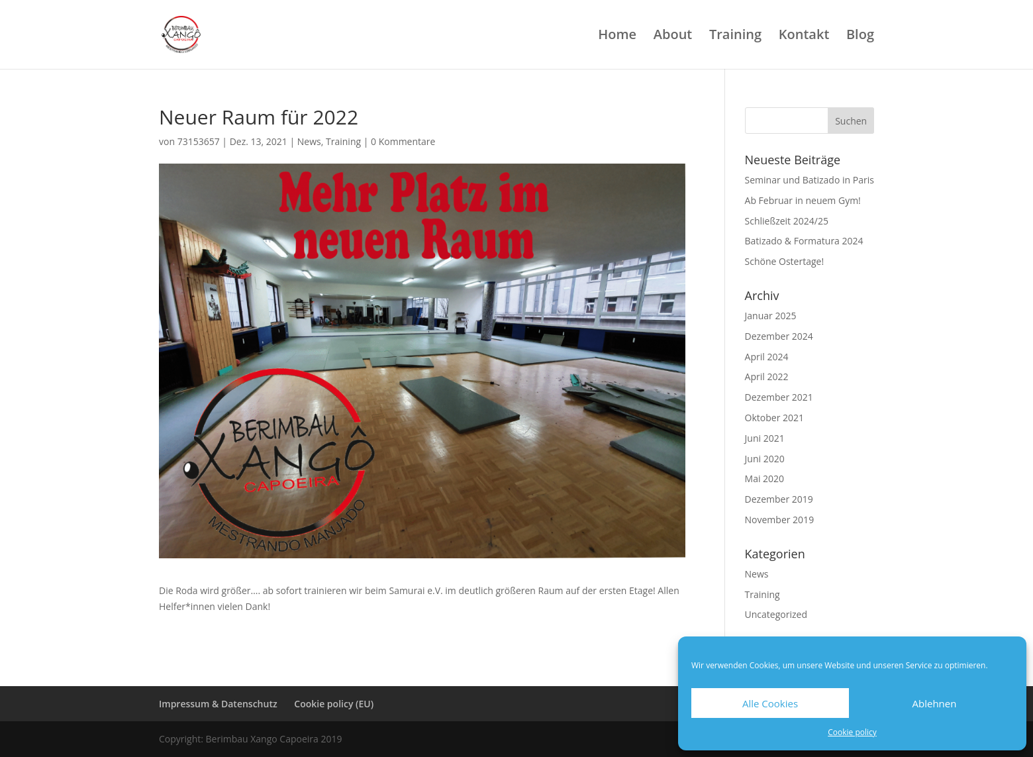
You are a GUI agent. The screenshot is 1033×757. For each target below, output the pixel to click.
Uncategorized (776, 614)
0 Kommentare (403, 141)
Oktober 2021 (774, 417)
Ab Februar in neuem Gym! (803, 200)
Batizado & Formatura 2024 (804, 240)
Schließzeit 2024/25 (786, 221)
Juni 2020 (765, 458)
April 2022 (767, 376)
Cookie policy (852, 732)
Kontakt (804, 36)
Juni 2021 (765, 438)
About (673, 36)
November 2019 (779, 519)
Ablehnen (934, 703)
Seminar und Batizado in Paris (809, 180)
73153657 (198, 141)
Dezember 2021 (779, 397)
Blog (860, 36)
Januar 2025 (771, 315)
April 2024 (767, 356)
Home (617, 36)
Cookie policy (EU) (333, 703)
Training (735, 36)
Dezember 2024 (779, 336)
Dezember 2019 (779, 499)
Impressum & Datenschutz (218, 703)
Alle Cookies (770, 703)
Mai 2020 (765, 478)
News (309, 141)
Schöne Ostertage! (784, 261)
